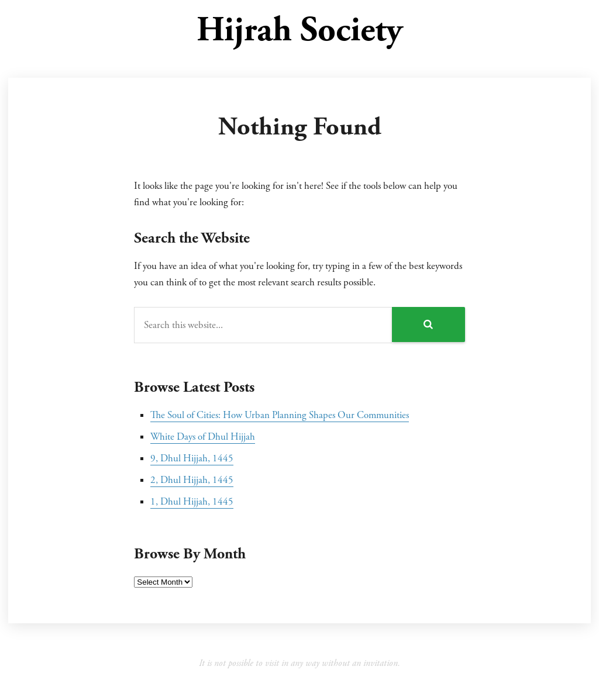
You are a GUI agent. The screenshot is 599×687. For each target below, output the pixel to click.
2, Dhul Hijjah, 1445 (191, 480)
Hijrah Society (299, 30)
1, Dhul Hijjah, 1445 (191, 501)
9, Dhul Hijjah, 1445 (191, 458)
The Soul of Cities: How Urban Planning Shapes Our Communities (279, 415)
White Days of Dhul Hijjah (202, 436)
